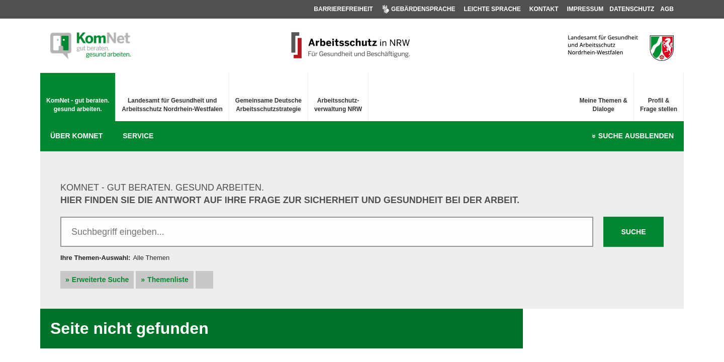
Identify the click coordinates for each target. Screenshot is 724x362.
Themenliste (168, 280)
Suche (636, 136)
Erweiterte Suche (100, 280)
